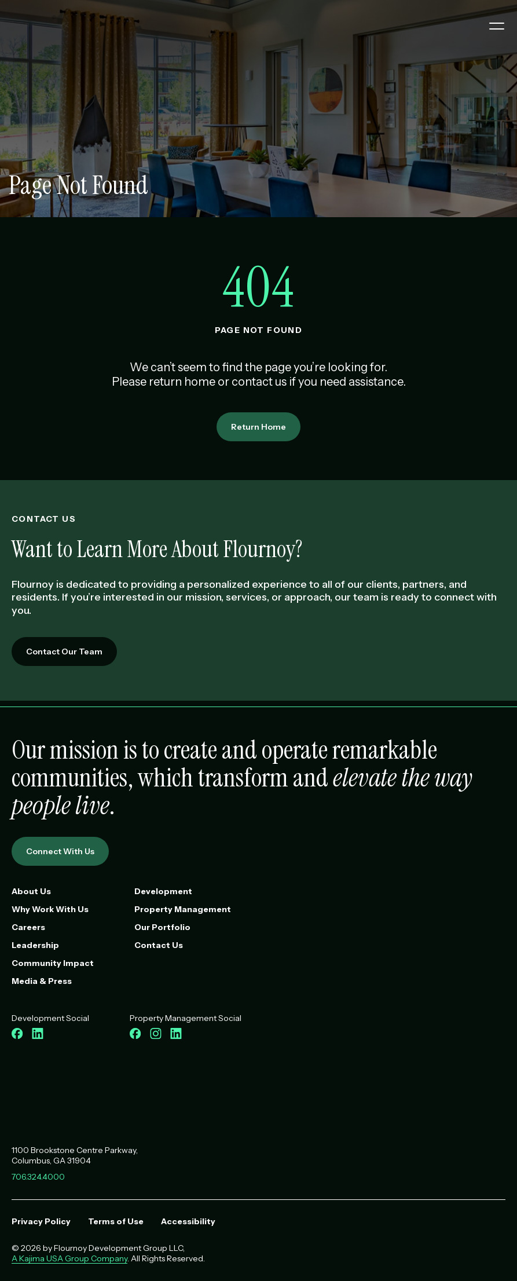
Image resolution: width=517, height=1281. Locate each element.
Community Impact (53, 963)
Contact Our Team (64, 651)
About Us (31, 891)
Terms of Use (116, 1221)
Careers (28, 927)
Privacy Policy (41, 1221)
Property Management (182, 909)
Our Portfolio (162, 927)
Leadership (35, 945)
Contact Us (158, 945)
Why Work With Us (50, 909)
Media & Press (42, 981)
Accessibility (188, 1221)
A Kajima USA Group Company (69, 1258)
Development (163, 891)
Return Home (258, 427)
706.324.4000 (38, 1177)
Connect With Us (60, 851)
